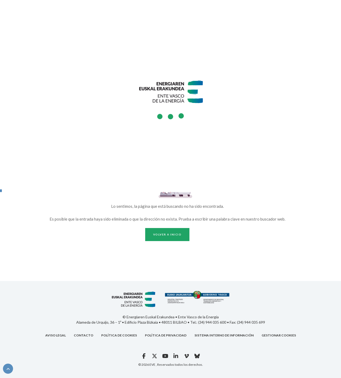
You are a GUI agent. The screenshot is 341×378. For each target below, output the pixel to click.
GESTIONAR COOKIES (279, 335)
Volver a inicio (167, 234)
